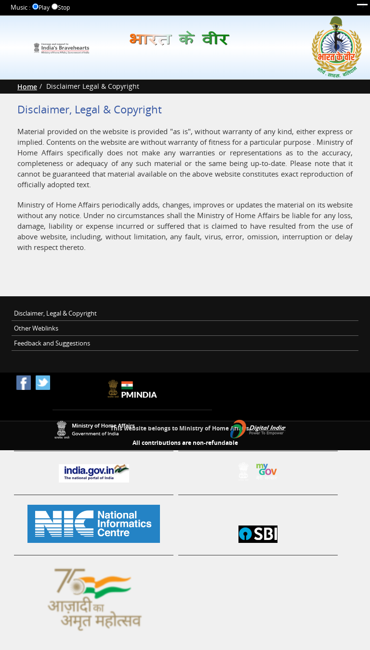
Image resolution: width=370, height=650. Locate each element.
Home (27, 86)
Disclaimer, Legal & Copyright (55, 313)
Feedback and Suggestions (52, 343)
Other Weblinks (36, 328)
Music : (20, 7)
